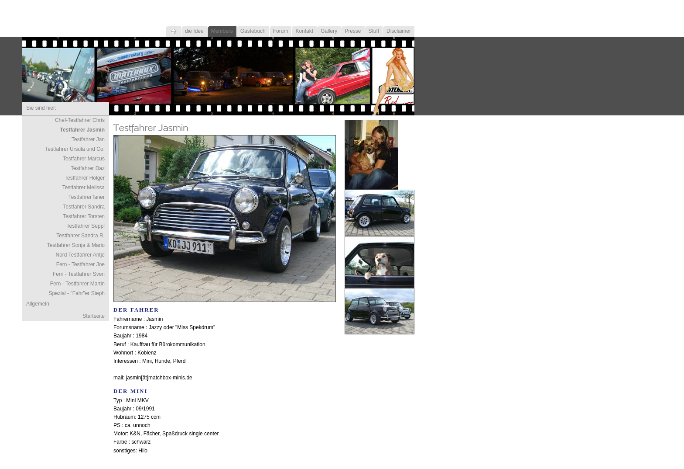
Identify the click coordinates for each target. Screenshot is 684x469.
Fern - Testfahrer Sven (79, 274)
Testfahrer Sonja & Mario (76, 245)
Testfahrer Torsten (84, 216)
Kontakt (304, 31)
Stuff (374, 31)
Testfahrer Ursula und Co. (75, 149)
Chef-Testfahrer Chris (80, 120)
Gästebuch (253, 31)
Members (222, 31)
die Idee (194, 31)
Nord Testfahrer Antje (80, 255)
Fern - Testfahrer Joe (80, 264)
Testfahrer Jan (88, 139)
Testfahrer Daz (88, 168)
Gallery (329, 31)
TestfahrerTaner (86, 197)
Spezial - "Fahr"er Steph (76, 293)
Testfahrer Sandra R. (80, 236)
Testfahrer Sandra (84, 207)
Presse (353, 31)
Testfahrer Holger (85, 178)
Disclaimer (398, 31)
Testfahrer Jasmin (82, 130)
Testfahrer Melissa (83, 187)
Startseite (93, 316)
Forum (280, 31)
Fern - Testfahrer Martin (77, 284)
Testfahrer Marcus (84, 159)
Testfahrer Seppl (86, 226)
